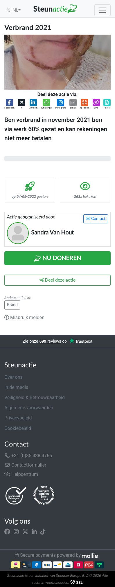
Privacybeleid (18, 418)
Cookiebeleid (17, 428)
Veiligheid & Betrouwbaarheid (34, 397)
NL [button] (15, 10)
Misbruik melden (24, 317)
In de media (16, 387)
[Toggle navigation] (102, 10)
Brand (12, 305)
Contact (95, 218)
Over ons (13, 377)
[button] (9, 104)
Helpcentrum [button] (21, 474)
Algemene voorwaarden (28, 407)
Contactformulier (25, 465)
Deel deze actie (57, 280)
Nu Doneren (57, 258)
